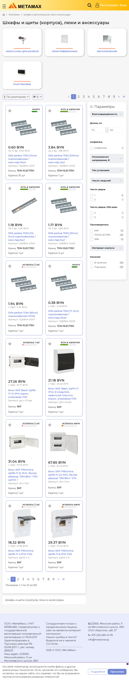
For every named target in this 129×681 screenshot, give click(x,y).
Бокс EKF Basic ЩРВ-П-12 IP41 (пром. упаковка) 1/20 (22, 394)
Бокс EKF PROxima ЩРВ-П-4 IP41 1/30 (20, 552)
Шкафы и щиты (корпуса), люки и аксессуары (47, 14)
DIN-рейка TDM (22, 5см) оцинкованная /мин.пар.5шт (22, 236)
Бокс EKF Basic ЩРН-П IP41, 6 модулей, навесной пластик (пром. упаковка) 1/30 (63, 393)
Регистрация (109, 5)
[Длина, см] (97, 130)
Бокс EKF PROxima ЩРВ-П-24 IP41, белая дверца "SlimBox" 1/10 (62, 475)
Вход (123, 5)
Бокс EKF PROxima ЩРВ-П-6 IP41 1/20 (60, 552)
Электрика (14, 14)
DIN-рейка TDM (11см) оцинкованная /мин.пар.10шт (22, 159)
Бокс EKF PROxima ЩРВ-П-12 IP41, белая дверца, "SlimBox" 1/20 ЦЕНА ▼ (22, 474)
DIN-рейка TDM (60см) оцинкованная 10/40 (23, 314)
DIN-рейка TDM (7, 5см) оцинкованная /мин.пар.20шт (63, 314)
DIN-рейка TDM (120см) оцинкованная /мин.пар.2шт (63, 159)
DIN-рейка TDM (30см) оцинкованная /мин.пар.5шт (63, 236)
